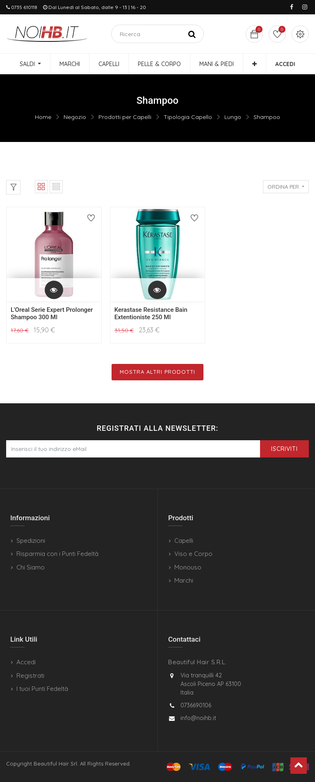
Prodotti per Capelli (124, 117)
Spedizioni (30, 540)
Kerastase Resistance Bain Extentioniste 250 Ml (150, 313)
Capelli (183, 540)
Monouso (187, 567)
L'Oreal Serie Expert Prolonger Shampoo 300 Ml (52, 313)
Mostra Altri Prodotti (157, 371)
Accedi (26, 662)
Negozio (75, 117)
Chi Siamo (30, 567)
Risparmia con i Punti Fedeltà (57, 554)
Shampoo (266, 117)
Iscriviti (284, 449)
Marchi (183, 580)
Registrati (30, 675)
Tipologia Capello (188, 117)
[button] (254, 64)
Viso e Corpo (193, 554)
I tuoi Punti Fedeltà (42, 689)
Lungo (232, 117)
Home (43, 117)
